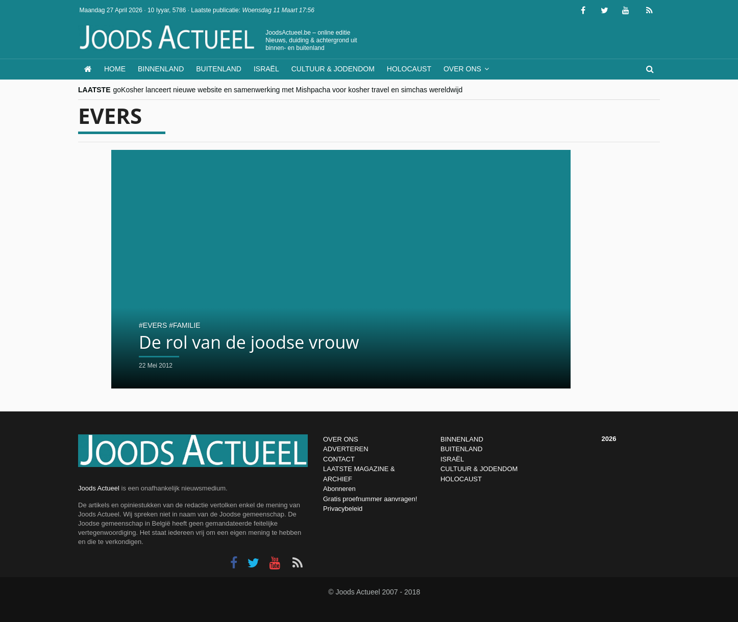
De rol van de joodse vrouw (249, 342)
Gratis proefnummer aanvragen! (370, 499)
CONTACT (339, 459)
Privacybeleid (342, 508)
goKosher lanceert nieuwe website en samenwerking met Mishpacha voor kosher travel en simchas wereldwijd (288, 90)
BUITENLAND (461, 449)
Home (115, 69)
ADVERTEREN (345, 449)
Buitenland (218, 69)
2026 (609, 439)
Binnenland (161, 69)
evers (155, 325)
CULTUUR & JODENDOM (479, 469)
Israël (266, 69)
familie (187, 325)
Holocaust (409, 69)
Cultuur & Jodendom (333, 69)
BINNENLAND (461, 439)
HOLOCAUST (461, 479)
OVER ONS (340, 439)
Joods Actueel (98, 488)
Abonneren (339, 489)
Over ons (462, 69)
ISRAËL (452, 459)
